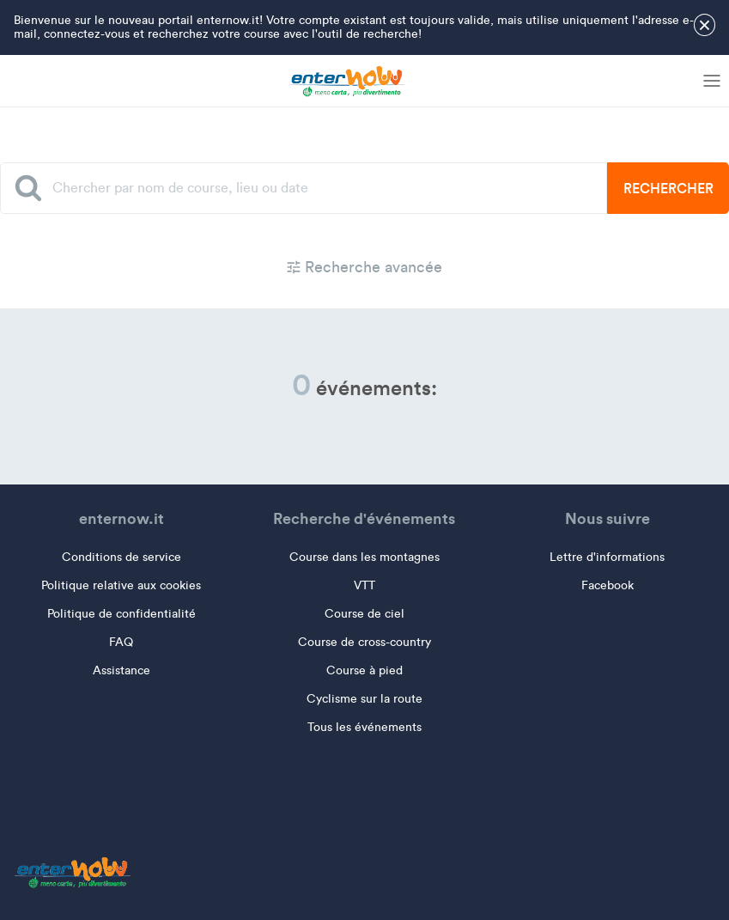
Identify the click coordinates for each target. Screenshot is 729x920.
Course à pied (364, 670)
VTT (364, 585)
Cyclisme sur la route (364, 699)
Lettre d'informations (607, 557)
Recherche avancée (364, 267)
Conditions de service (121, 557)
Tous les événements (364, 727)
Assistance (121, 670)
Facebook (607, 585)
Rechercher (668, 188)
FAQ (121, 642)
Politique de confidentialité (121, 613)
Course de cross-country (364, 642)
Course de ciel (364, 613)
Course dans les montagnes (364, 557)
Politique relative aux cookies (121, 585)
